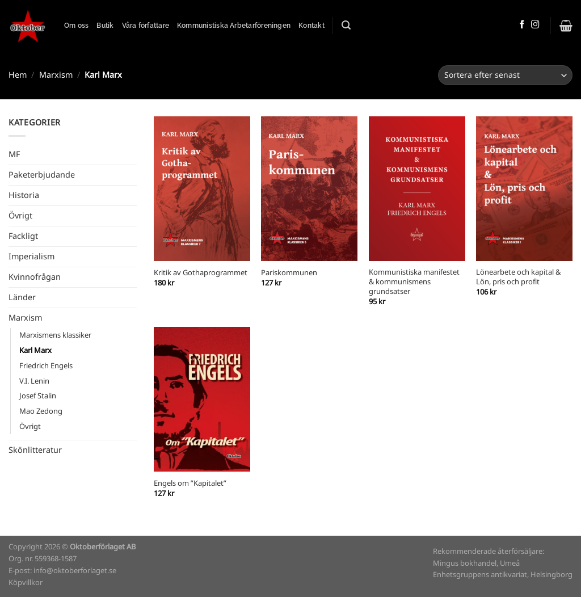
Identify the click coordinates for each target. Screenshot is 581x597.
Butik (104, 26)
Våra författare (145, 26)
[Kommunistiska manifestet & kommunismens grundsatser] (417, 188)
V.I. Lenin (34, 381)
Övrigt (20, 215)
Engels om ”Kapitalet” (190, 484)
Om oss (76, 26)
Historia (24, 195)
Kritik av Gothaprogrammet (200, 273)
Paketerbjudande (42, 175)
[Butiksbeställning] (505, 75)
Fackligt (23, 236)
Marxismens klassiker (55, 335)
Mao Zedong (40, 411)
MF (14, 154)
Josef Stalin (37, 396)
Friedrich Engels (46, 366)
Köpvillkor (26, 582)
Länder (22, 297)
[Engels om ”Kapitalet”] (202, 399)
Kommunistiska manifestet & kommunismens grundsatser (414, 282)
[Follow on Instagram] (535, 25)
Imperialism (31, 256)
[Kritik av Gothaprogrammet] (202, 188)
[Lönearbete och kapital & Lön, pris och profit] (524, 188)
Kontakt (311, 26)
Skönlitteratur (35, 450)
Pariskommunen (289, 273)
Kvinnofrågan (35, 277)
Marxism (56, 75)
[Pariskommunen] (309, 188)
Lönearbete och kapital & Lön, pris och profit (518, 277)
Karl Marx (35, 350)
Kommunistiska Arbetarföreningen (233, 26)
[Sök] (346, 25)
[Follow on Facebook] (522, 25)
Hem (18, 75)
